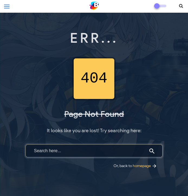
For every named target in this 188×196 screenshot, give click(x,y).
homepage (145, 165)
